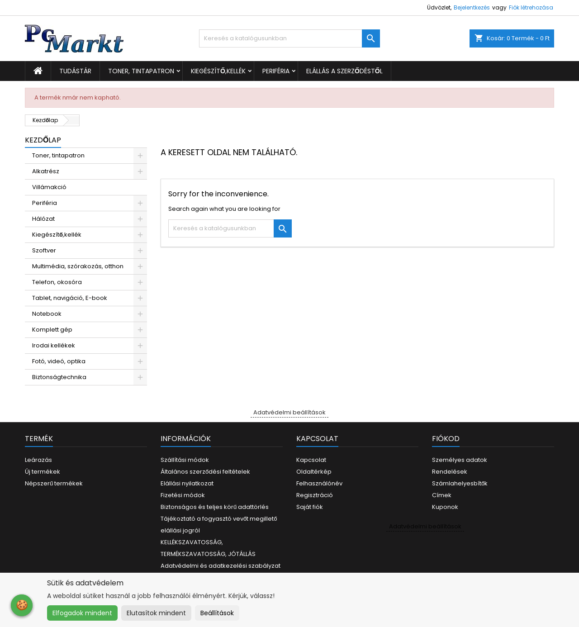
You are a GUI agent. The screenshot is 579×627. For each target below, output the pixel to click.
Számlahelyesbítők (460, 483)
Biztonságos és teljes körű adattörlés (215, 507)
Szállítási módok (185, 460)
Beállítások (217, 613)
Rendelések (449, 471)
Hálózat (43, 218)
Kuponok (445, 507)
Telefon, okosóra (57, 282)
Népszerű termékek (54, 483)
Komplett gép (52, 329)
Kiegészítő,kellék (218, 71)
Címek (441, 495)
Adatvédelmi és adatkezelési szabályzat (220, 565)
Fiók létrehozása (531, 7)
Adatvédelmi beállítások (289, 412)
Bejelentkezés (472, 7)
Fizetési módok (183, 495)
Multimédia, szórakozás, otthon (77, 266)
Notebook (47, 313)
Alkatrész (45, 171)
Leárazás (38, 460)
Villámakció (49, 187)
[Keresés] (289, 38)
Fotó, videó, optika (58, 361)
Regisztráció (314, 495)
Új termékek (42, 471)
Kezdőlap (43, 140)
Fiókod (446, 438)
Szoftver (44, 250)
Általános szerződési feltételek (205, 471)
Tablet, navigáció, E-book (69, 298)
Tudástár (75, 71)
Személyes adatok (459, 460)
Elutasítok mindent (156, 613)
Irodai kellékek (53, 345)
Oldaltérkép (314, 471)
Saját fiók (309, 507)
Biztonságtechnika (59, 377)
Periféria (276, 71)
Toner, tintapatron (141, 71)
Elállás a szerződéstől (344, 71)
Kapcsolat (311, 460)
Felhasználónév (319, 483)
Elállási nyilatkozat (187, 483)
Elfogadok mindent (82, 613)
